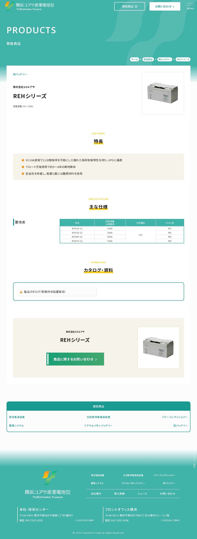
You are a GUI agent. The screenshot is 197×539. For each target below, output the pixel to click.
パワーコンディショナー (175, 417)
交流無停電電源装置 (98, 417)
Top (194, 465)
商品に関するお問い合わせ (75, 359)
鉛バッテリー (165, 59)
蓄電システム (16, 425)
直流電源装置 (17, 417)
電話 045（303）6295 (31, 520)
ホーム (134, 59)
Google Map (84, 520)
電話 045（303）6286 (117, 520)
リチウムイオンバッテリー (98, 425)
